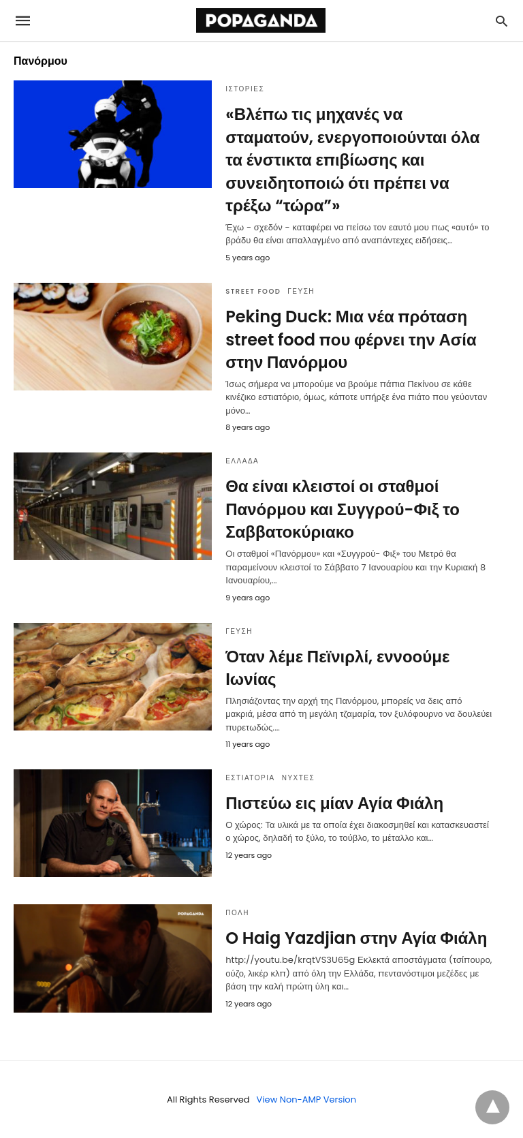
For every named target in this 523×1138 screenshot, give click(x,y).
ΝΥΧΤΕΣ (298, 778)
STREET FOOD (253, 291)
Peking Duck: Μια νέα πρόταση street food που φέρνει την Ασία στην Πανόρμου (350, 339)
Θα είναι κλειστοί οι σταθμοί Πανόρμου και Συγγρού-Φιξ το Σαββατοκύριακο (342, 509)
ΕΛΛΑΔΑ (242, 461)
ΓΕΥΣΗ (301, 291)
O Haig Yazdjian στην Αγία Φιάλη (356, 938)
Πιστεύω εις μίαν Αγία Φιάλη (334, 803)
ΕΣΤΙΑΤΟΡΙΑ (250, 778)
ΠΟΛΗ (237, 913)
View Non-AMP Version (306, 1099)
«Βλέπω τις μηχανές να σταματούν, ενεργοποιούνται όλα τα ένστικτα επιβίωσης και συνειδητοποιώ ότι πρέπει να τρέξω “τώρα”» (352, 160)
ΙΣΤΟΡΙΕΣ (244, 89)
